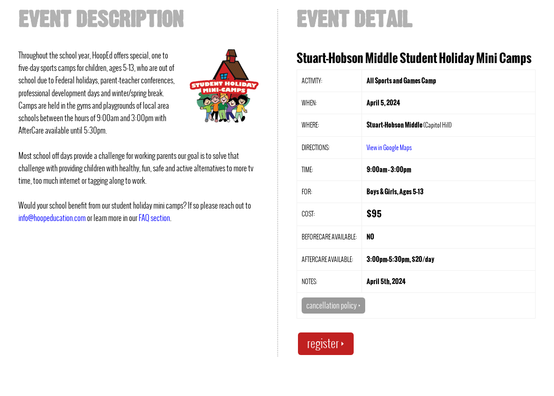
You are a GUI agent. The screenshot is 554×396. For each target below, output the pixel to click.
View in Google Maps (389, 147)
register (325, 343)
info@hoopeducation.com (52, 217)
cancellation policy (333, 305)
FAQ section (154, 217)
